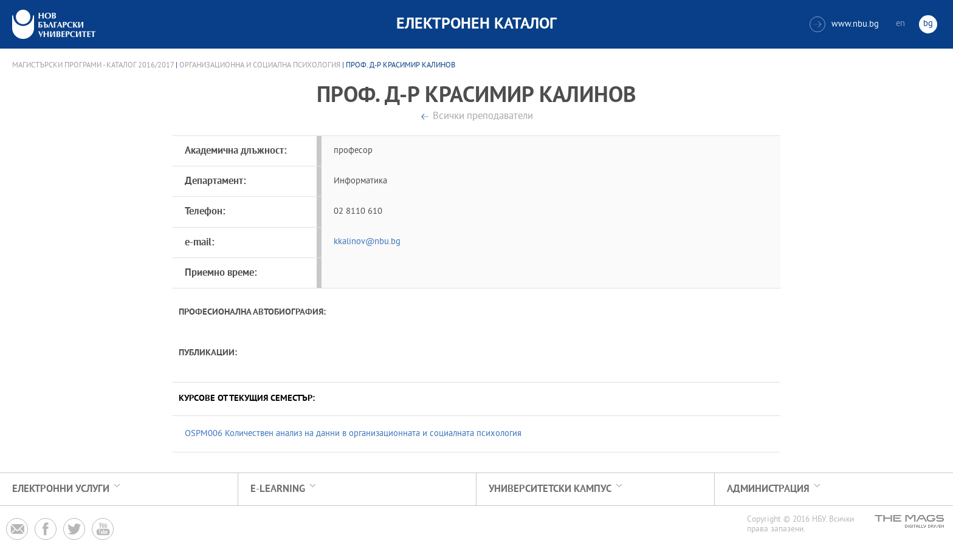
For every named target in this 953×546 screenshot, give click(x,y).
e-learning (277, 489)
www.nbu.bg (844, 24)
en (900, 24)
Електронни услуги (60, 489)
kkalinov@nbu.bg (367, 242)
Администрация (768, 489)
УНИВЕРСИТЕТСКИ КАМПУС (550, 489)
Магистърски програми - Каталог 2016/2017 (93, 65)
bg (928, 24)
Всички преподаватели (483, 117)
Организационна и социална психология (259, 65)
